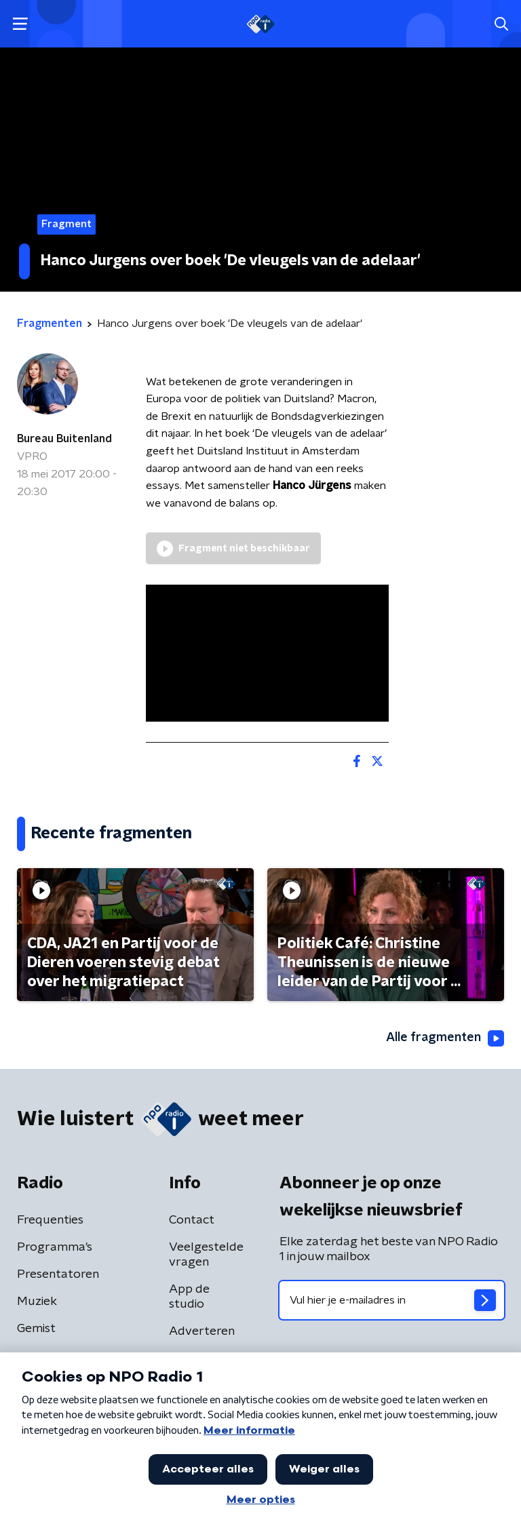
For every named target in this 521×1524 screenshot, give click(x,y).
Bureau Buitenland (64, 438)
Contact (191, 1220)
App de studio (189, 1296)
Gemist (36, 1329)
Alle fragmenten (445, 1038)
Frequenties (50, 1220)
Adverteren (202, 1331)
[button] (20, 24)
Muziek (37, 1301)
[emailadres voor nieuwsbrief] (391, 1300)
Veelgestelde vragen (206, 1254)
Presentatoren (58, 1274)
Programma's (54, 1247)
